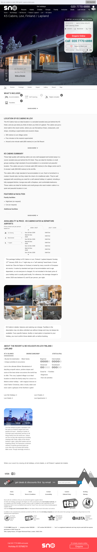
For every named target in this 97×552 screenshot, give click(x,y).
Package (21, 87)
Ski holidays (41, 6)
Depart (38, 87)
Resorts (23, 9)
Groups (47, 9)
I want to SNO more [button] (28, 2)
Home (6, 12)
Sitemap (85, 494)
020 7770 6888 (16, 543)
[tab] (9, 353)
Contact (48, 491)
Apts (39, 398)
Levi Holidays (10, 395)
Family (56, 9)
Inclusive (64, 9)
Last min (81, 9)
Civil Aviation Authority (48, 502)
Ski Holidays (13, 12)
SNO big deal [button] (91, 2)
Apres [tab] (27, 423)
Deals (72, 9)
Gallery (46, 87)
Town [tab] (8, 423)
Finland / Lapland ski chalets (58, 463)
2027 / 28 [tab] (52, 227)
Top (5, 87)
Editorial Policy (67, 494)
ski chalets (40, 463)
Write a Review (20, 76)
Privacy (12, 494)
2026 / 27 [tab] (34, 227)
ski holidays (30, 463)
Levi (42, 12)
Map (61, 87)
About (30, 491)
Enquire (79, 546)
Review (12, 87)
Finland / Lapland (34, 12)
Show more (32, 148)
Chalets (39, 9)
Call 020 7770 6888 (78, 41)
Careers (67, 491)
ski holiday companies (47, 512)
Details (30, 87)
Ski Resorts (22, 12)
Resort (54, 87)
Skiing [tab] (17, 423)
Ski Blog (85, 491)
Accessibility (48, 494)
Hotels (32, 9)
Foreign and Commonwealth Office (18, 508)
